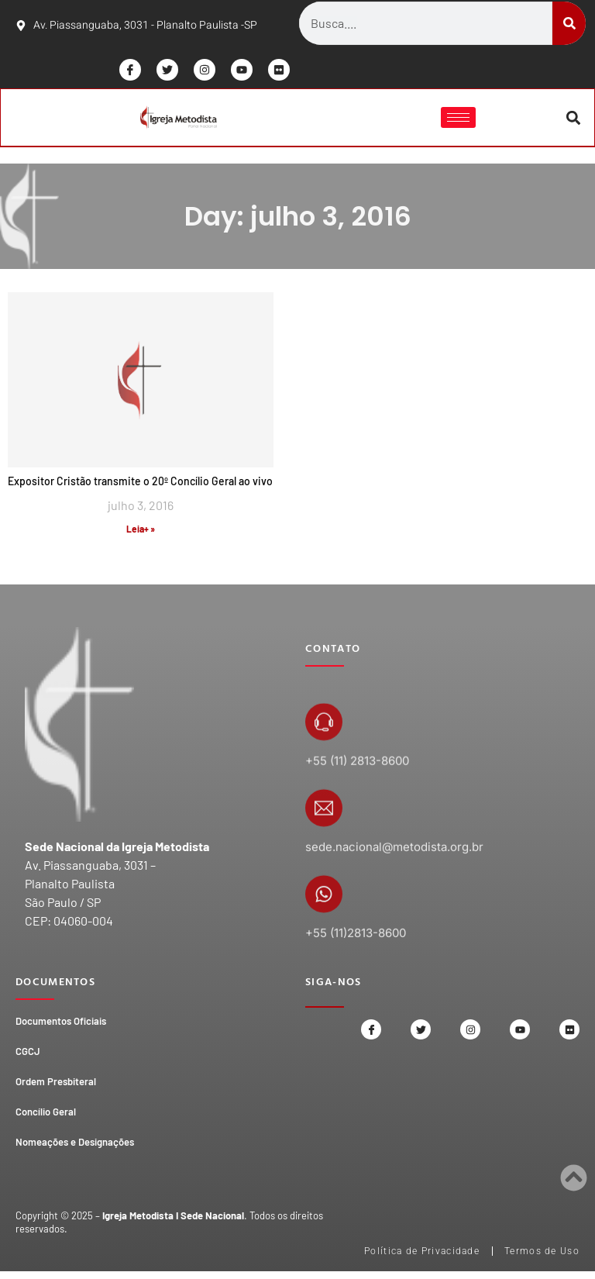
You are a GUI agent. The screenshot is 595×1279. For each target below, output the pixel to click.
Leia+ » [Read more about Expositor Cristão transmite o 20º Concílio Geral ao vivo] (140, 531)
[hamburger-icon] (457, 119)
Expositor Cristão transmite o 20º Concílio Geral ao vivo (140, 483)
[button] (572, 119)
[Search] (569, 23)
